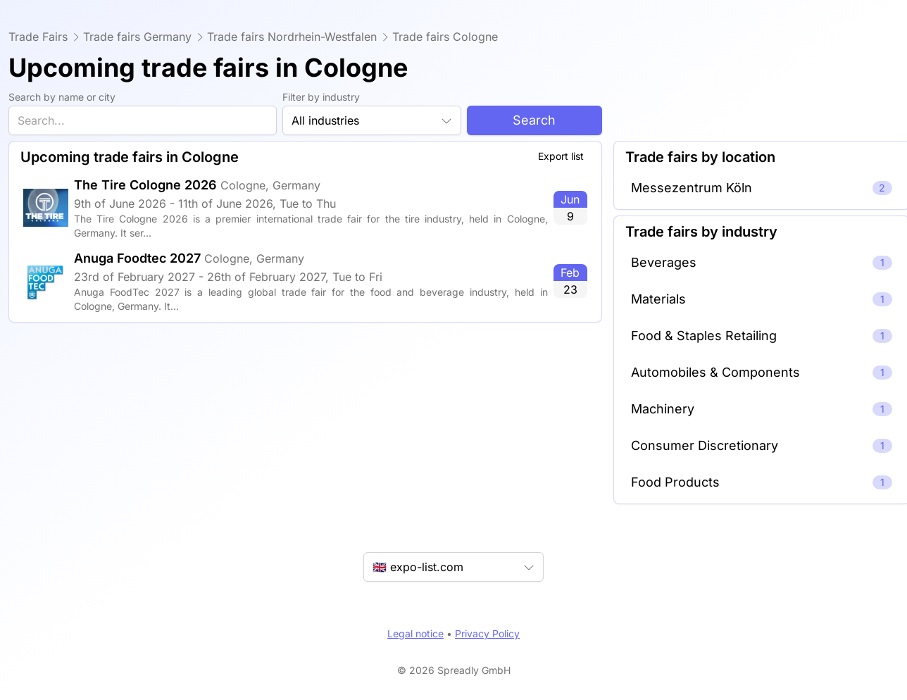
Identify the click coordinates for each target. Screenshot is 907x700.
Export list (561, 156)
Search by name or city (61, 97)
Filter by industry (321, 97)
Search (534, 120)
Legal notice (415, 633)
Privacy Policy (487, 633)
